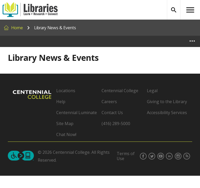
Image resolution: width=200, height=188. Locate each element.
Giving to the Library (167, 101)
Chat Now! (66, 134)
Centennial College (120, 90)
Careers (109, 101)
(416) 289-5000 (116, 123)
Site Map (64, 123)
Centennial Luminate (76, 112)
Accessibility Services (167, 112)
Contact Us (112, 112)
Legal (152, 90)
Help (60, 101)
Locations (65, 90)
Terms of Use (126, 156)
